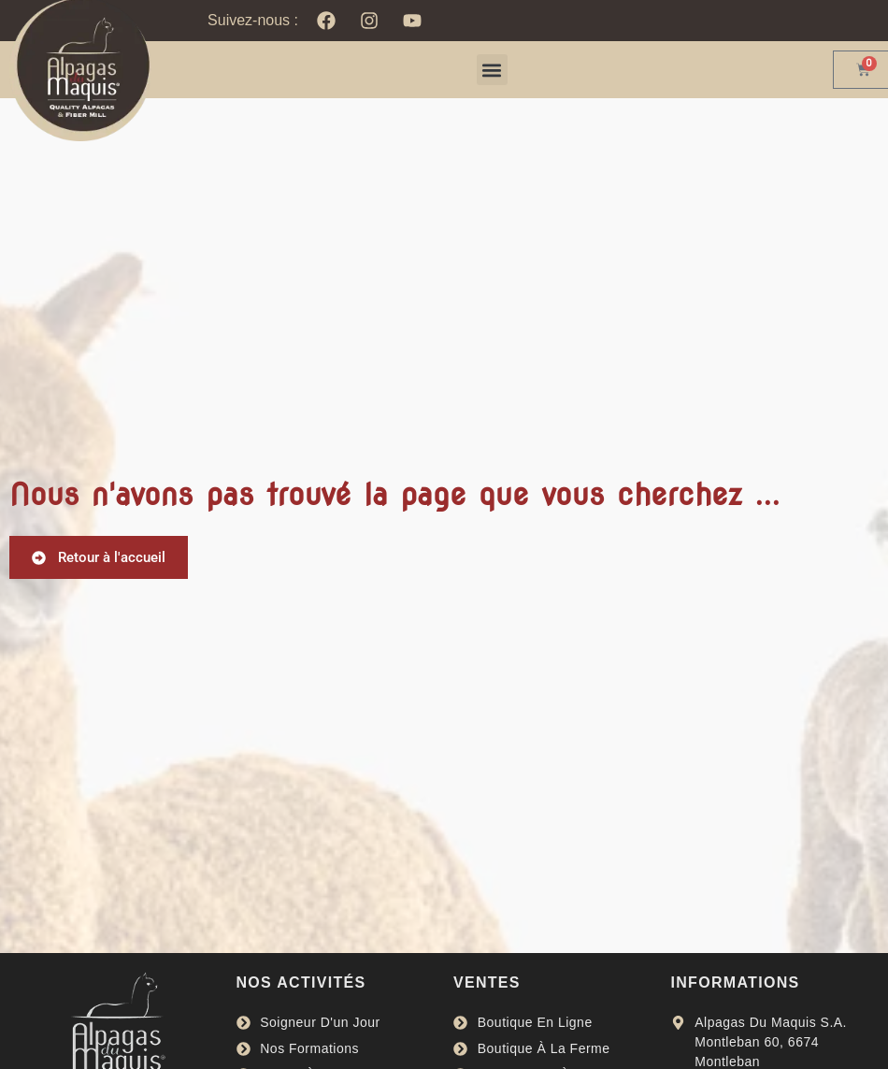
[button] (492, 69)
